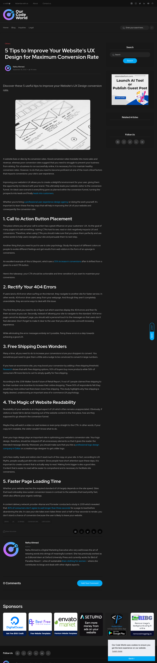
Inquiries (22, 27)
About (35, 3)
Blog (13, 27)
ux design (21, 521)
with (6, 3)
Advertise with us (21, 3)
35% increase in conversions (67, 261)
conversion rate (33, 521)
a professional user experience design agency (46, 201)
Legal (31, 27)
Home (5, 27)
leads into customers (43, 193)
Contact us (47, 3)
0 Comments (12, 583)
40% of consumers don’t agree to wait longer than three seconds (38, 508)
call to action (46, 521)
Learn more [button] (117, 651)
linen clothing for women (74, 561)
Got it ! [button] (131, 659)
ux (13, 521)
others (6, 521)
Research (7, 369)
